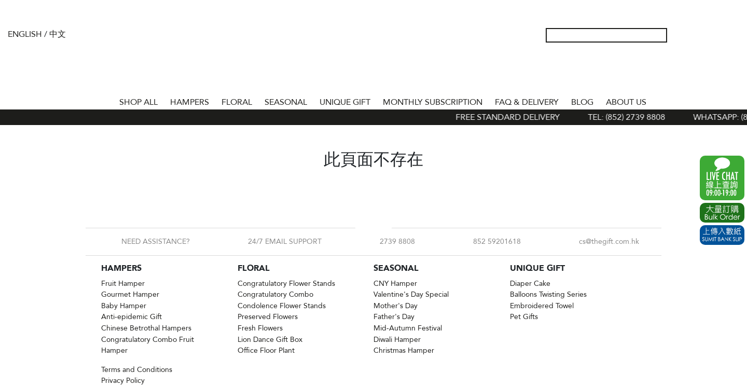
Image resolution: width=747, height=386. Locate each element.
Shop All (138, 102)
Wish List (698, 35)
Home (103, 100)
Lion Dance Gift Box (270, 339)
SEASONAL (286, 102)
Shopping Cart (715, 35)
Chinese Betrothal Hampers (146, 328)
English (25, 34)
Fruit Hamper (123, 283)
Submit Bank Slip (722, 235)
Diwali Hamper (397, 339)
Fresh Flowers (260, 328)
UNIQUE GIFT (345, 102)
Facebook (365, 227)
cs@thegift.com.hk (609, 241)
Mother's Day (396, 306)
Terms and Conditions (136, 370)
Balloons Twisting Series (548, 294)
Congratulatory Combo (275, 294)
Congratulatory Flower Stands (286, 283)
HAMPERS (189, 102)
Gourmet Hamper (130, 294)
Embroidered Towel (542, 306)
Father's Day (394, 317)
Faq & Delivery (527, 102)
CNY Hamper (395, 283)
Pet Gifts (524, 317)
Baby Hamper (123, 306)
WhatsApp (722, 178)
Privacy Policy (123, 380)
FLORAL (237, 102)
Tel (732, 35)
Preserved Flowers (268, 317)
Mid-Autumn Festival (408, 328)
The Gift (373, 56)
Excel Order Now (722, 213)
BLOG (582, 102)
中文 (57, 34)
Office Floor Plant (266, 350)
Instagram (382, 227)
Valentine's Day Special (411, 294)
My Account (682, 35)
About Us (626, 102)
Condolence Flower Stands (282, 306)
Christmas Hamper (404, 350)
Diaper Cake (530, 283)
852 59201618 (497, 241)
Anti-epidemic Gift (131, 317)
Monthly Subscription (432, 102)
